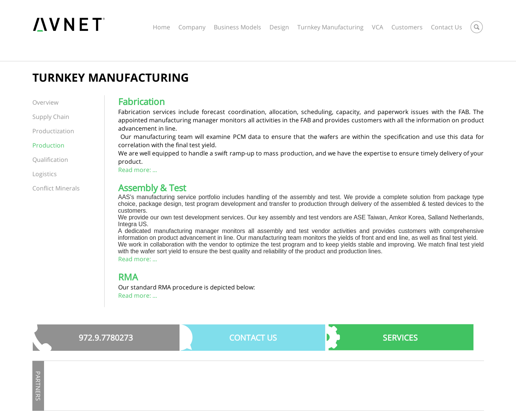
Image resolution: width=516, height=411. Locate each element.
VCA (377, 27)
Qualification (50, 159)
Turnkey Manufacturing (330, 27)
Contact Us (446, 27)
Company (191, 27)
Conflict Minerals (56, 188)
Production (48, 145)
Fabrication (141, 101)
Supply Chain (50, 117)
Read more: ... (137, 170)
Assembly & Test (152, 187)
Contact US (253, 337)
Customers (407, 27)
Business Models (237, 27)
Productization (53, 131)
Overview (45, 102)
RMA (128, 277)
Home (161, 27)
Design (279, 27)
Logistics (44, 174)
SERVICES (400, 337)
